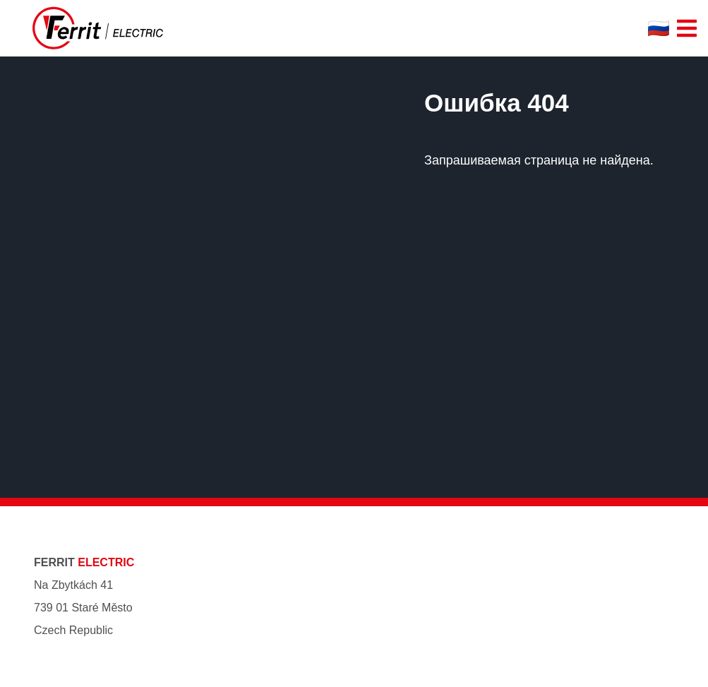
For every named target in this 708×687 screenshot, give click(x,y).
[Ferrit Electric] (98, 28)
